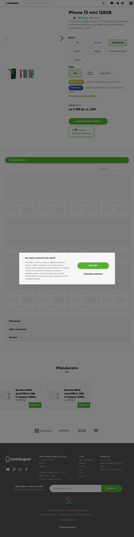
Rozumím (93, 266)
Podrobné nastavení (93, 274)
